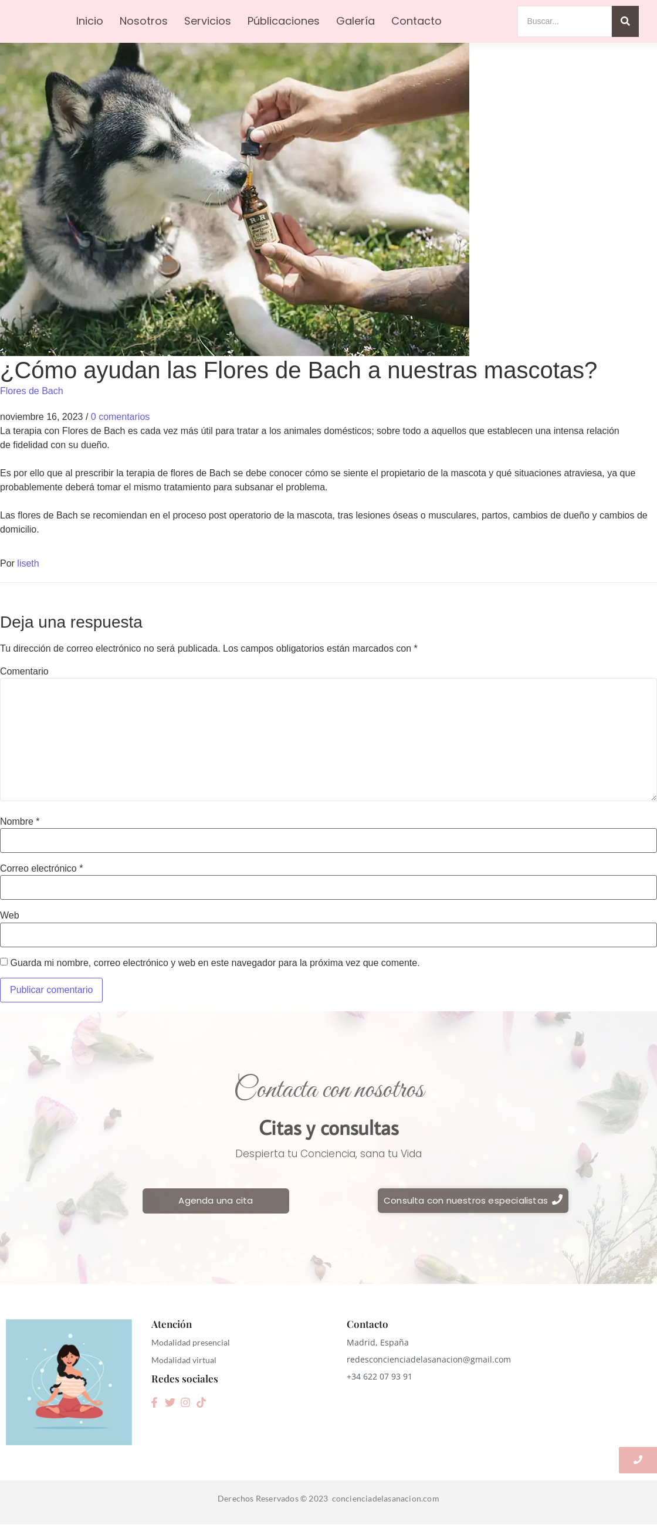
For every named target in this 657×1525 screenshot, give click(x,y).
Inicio (89, 20)
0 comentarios (120, 417)
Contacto (416, 20)
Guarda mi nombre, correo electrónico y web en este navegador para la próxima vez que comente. (214, 963)
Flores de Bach (31, 391)
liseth (28, 563)
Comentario (24, 671)
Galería (355, 20)
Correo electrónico (41, 868)
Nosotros (144, 20)
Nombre (20, 821)
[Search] (564, 21)
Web (9, 915)
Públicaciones (284, 20)
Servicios (207, 20)
